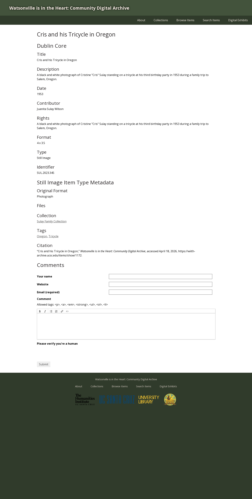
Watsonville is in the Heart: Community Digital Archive (69, 8)
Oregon (42, 236)
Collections (161, 20)
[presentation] (40, 311)
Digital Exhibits (238, 20)
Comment (44, 298)
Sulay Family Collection (51, 221)
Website (42, 284)
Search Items (211, 20)
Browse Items (185, 20)
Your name (44, 276)
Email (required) (48, 292)
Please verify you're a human (57, 343)
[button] (39, 311)
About (141, 20)
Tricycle (53, 236)
